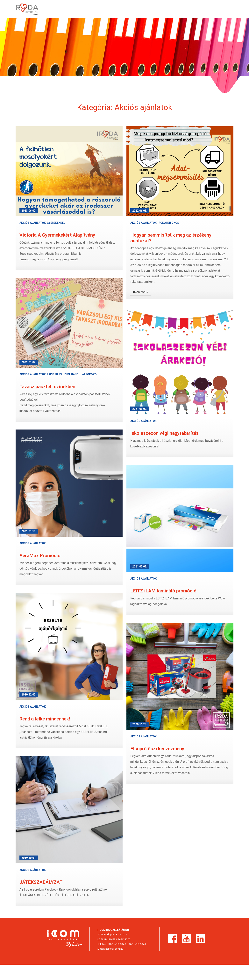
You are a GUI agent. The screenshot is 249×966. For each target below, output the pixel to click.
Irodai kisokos (168, 224)
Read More (140, 293)
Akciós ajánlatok (32, 224)
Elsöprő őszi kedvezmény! (157, 750)
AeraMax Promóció (39, 556)
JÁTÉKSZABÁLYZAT (40, 883)
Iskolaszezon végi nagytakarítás (164, 434)
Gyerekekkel (56, 224)
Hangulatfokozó (84, 375)
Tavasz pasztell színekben (47, 388)
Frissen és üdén (58, 375)
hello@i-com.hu (114, 950)
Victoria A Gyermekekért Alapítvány (57, 236)
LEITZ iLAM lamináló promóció (163, 592)
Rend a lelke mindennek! (44, 720)
